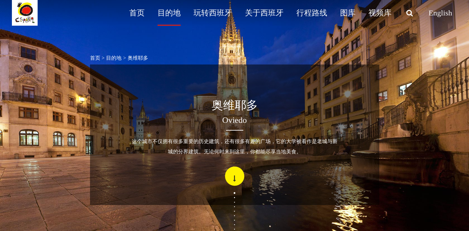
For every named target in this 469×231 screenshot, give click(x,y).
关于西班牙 (264, 13)
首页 (137, 13)
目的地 (169, 13)
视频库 (380, 13)
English (440, 13)
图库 (348, 13)
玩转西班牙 (213, 13)
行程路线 (311, 13)
